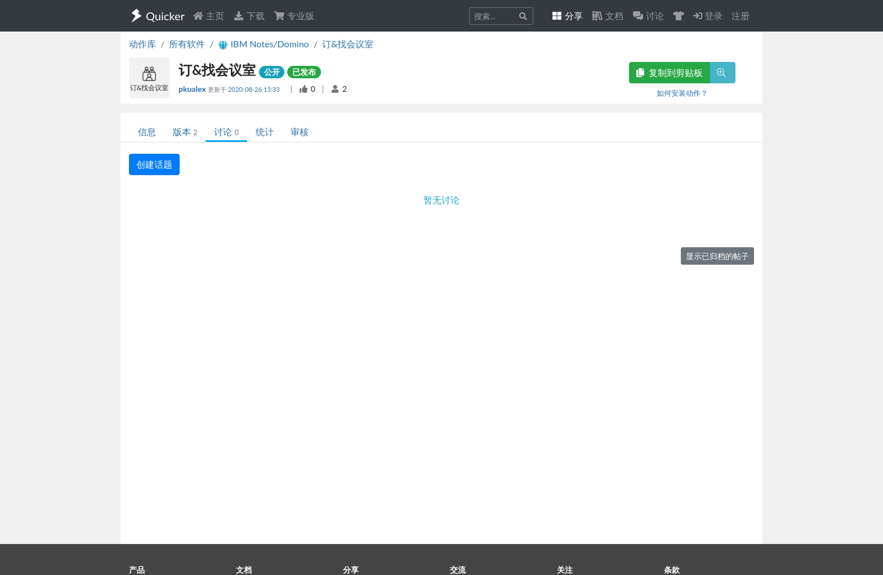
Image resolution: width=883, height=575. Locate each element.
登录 (708, 15)
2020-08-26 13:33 (255, 89)
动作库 (142, 43)
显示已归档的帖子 (717, 256)
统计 (265, 131)
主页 (208, 15)
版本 (185, 131)
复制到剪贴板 (669, 72)
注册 (741, 15)
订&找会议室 (347, 43)
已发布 (304, 72)
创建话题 (154, 164)
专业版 (294, 15)
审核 (300, 131)
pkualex (193, 88)
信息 (147, 131)
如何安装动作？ (682, 92)
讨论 (226, 131)
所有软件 (187, 43)
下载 (249, 15)
